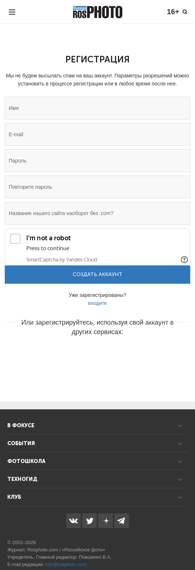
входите (97, 303)
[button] (42, 354)
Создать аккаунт (97, 274)
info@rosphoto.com (66, 564)
